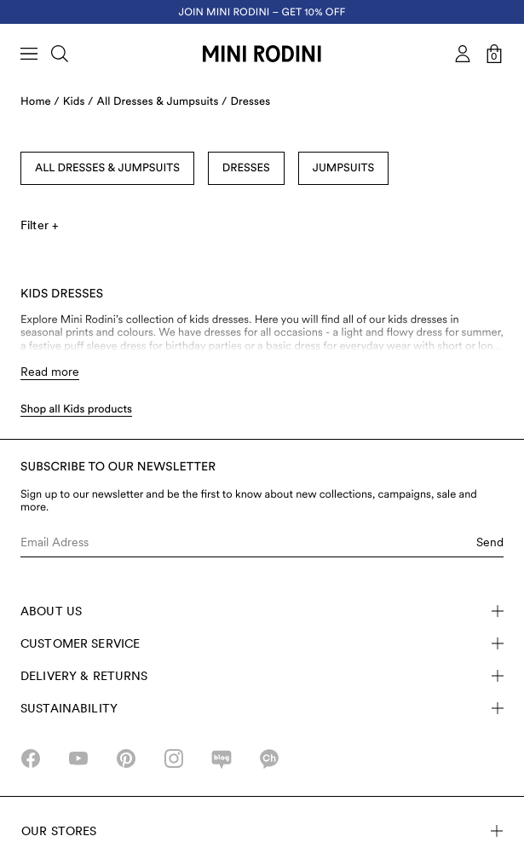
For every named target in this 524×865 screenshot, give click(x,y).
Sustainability (262, 708)
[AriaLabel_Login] (462, 53)
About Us (262, 611)
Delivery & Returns (262, 676)
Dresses (250, 101)
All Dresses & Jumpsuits (107, 168)
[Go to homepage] (261, 54)
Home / (40, 101)
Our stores (262, 831)
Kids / (78, 101)
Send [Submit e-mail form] (490, 542)
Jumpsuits (343, 168)
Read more (49, 371)
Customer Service (262, 643)
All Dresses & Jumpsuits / (162, 101)
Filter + (39, 225)
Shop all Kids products (76, 409)
